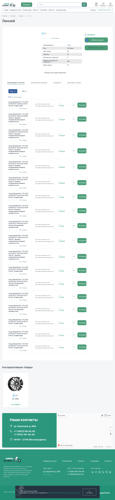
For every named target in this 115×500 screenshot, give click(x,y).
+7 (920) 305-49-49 (104, 10)
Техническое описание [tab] (39, 83)
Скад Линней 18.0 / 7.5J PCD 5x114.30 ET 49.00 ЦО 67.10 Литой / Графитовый (18, 104)
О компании (43, 10)
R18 (24, 91)
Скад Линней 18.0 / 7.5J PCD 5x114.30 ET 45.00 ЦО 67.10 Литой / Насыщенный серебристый (18, 282)
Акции (6, 10)
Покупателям (27, 10)
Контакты (52, 10)
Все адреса (48, 474)
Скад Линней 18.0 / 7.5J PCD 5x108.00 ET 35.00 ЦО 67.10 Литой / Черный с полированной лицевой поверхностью (18, 239)
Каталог (13, 16)
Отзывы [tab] (57, 83)
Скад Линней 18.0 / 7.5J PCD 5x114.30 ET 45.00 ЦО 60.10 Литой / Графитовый (18, 321)
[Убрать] (76, 106)
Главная (4, 16)
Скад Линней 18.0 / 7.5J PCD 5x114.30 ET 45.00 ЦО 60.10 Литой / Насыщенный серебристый (18, 308)
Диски (21, 16)
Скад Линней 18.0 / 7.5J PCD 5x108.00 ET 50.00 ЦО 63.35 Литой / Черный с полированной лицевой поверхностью (18, 209)
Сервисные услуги (15, 10)
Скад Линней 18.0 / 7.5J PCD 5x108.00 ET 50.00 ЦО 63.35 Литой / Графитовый (18, 195)
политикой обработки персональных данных (64, 493)
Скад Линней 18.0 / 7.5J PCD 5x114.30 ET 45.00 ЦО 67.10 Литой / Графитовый (18, 295)
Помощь (93, 10)
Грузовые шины (61, 10)
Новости (35, 10)
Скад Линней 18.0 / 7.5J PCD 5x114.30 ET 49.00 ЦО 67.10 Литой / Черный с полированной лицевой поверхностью (18, 255)
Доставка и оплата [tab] (74, 83)
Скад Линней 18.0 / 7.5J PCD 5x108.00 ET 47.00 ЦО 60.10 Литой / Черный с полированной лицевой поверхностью (18, 133)
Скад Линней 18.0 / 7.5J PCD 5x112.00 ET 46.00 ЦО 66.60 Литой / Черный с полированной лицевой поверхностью (18, 117)
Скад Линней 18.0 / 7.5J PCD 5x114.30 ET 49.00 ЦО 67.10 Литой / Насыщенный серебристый (18, 224)
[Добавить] (76, 104)
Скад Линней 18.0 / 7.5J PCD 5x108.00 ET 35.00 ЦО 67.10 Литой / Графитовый (18, 346)
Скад (68, 45)
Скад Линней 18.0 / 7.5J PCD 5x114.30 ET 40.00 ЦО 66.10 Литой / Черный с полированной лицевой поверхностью (18, 165)
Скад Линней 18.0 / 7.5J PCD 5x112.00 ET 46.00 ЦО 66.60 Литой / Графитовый (18, 269)
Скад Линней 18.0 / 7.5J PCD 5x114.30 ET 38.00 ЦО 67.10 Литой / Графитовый (18, 333)
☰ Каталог (26, 4)
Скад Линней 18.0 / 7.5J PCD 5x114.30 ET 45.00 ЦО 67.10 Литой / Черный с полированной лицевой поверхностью (18, 181)
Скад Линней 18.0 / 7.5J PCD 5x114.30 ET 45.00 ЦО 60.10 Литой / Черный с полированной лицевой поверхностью (18, 149)
